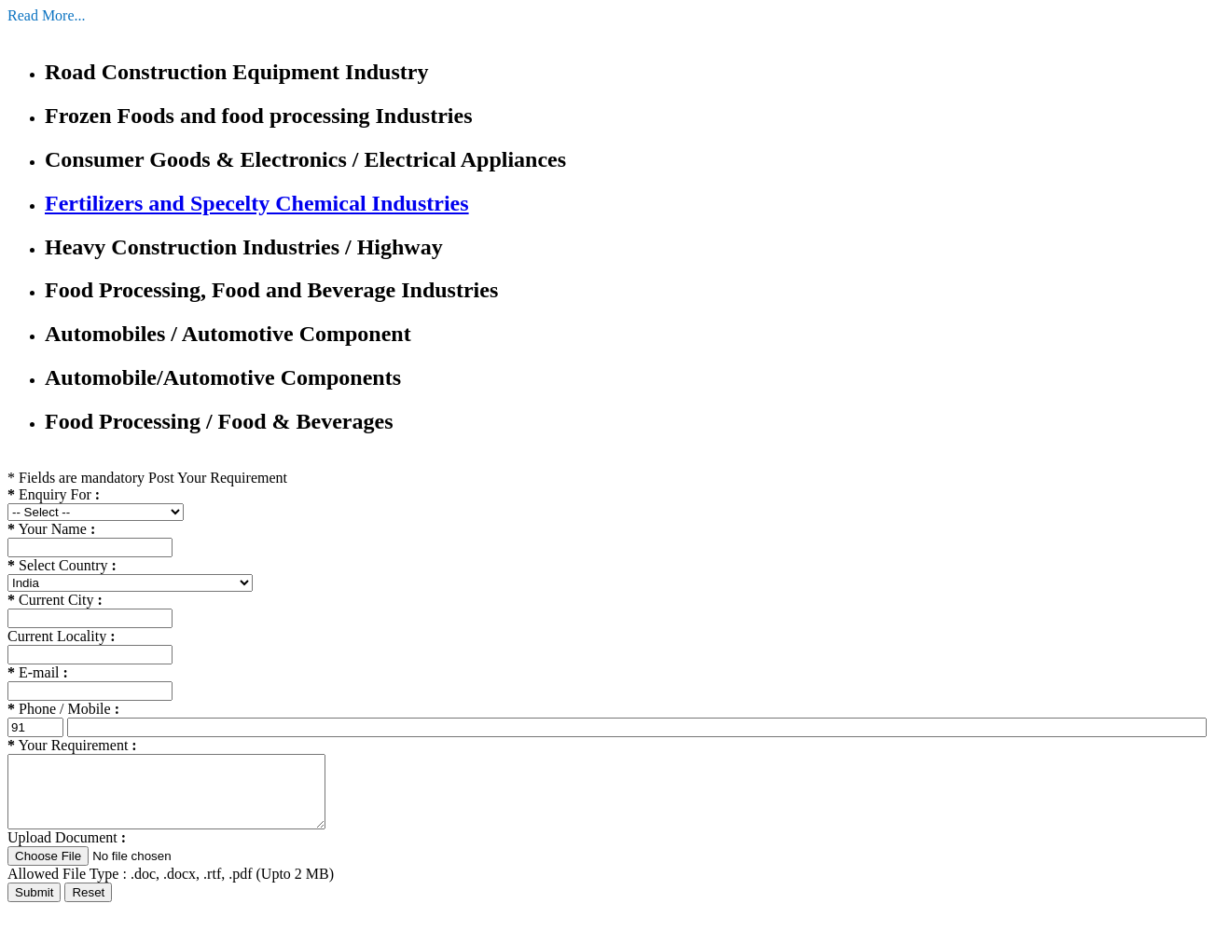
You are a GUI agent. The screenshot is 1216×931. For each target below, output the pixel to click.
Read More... (46, 15)
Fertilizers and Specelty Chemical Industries (257, 203)
